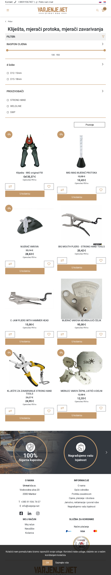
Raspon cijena (17, 44)
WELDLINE (15, 106)
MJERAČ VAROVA (30, 242)
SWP (12, 112)
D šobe (11, 64)
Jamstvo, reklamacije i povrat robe (81, 488)
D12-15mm (16, 73)
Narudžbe (29, 514)
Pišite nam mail (46, 2)
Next (106, 437)
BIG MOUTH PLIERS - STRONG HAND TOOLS (81, 242)
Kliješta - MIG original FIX (29, 172)
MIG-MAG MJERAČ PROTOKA (81, 172)
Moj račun (29, 510)
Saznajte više (62, 562)
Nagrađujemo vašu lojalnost (81, 492)
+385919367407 (25, 2)
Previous (4, 437)
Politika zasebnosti (81, 479)
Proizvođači (15, 91)
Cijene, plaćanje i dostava (81, 483)
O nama (81, 471)
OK (47, 562)
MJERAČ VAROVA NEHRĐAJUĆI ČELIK (81, 313)
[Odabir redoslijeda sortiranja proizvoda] (89, 124)
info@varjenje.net (30, 491)
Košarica (29, 518)
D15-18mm (16, 79)
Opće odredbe (81, 475)
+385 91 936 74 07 (30, 487)
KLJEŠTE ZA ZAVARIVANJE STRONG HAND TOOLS (29, 384)
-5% (9, 134)
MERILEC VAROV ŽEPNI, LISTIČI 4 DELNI (81, 383)
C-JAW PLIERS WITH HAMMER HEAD (29, 313)
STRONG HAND (18, 100)
